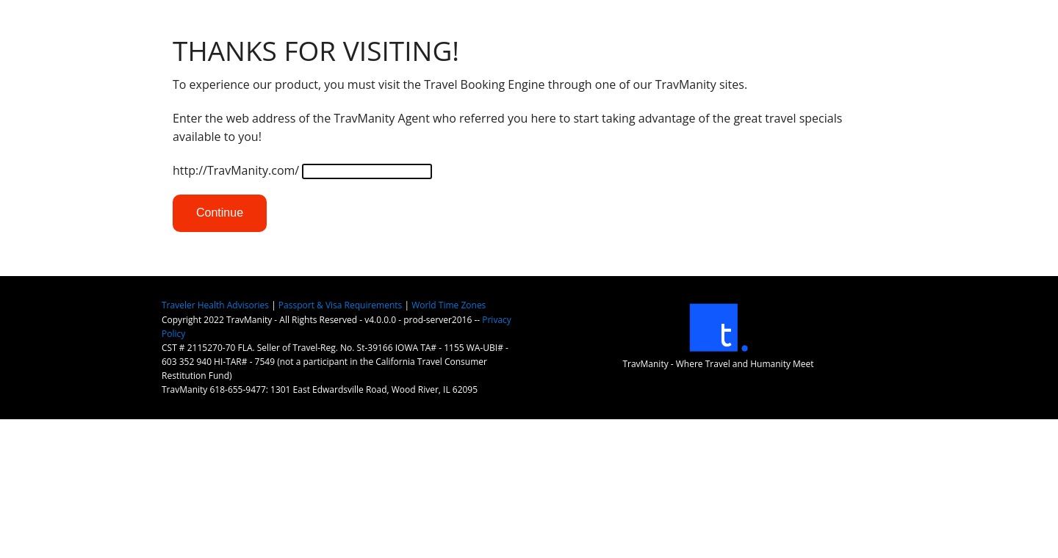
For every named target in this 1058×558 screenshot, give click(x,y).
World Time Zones (448, 305)
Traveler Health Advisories (215, 305)
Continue (219, 212)
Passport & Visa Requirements (340, 305)
